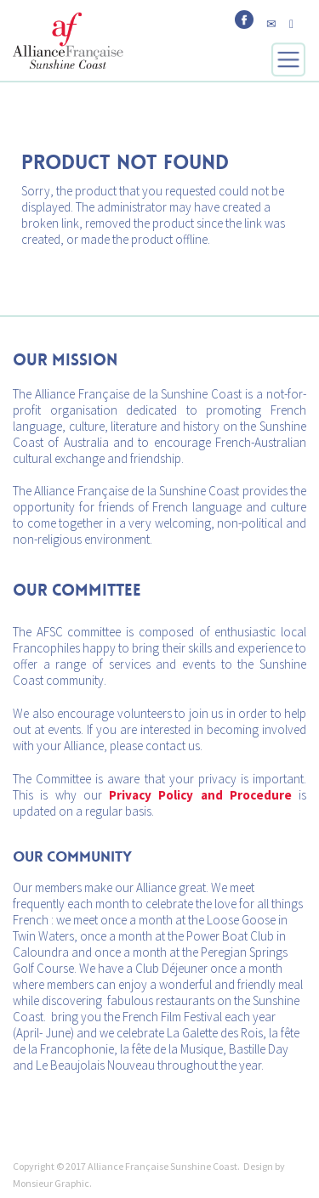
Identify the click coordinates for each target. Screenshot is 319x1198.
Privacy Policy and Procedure (200, 795)
